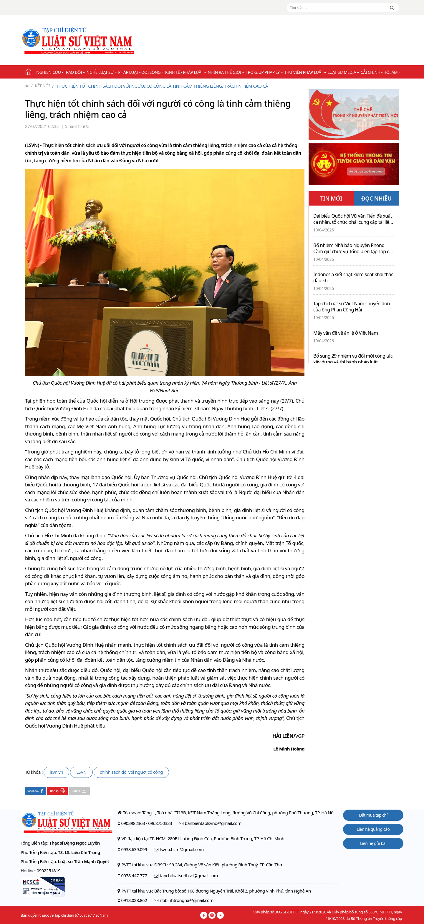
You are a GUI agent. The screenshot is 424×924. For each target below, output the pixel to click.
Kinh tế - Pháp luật (185, 72)
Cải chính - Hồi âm (381, 72)
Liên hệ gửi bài (373, 843)
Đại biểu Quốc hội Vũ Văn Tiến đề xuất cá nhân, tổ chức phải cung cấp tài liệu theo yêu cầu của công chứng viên (352, 219)
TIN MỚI (331, 198)
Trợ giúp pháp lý (264, 72)
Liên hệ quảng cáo (373, 829)
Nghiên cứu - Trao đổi (60, 72)
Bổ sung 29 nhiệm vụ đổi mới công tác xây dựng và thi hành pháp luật (352, 359)
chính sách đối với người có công (131, 772)
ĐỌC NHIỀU (376, 198)
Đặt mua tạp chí (373, 815)
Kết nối (40, 86)
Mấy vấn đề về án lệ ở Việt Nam (345, 333)
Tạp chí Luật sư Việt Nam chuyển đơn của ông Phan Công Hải (351, 307)
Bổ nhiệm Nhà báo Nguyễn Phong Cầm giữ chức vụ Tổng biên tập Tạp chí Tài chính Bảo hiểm (353, 248)
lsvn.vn (56, 772)
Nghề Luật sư (102, 72)
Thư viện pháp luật (305, 72)
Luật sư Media (343, 72)
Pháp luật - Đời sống (141, 72)
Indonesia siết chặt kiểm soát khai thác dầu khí (353, 277)
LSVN (81, 772)
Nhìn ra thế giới (226, 72)
